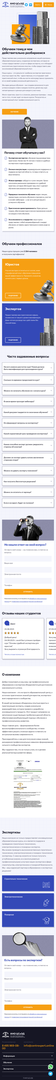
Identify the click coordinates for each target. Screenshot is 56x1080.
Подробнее (13, 295)
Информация (9, 1056)
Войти (37, 5)
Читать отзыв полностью (14, 654)
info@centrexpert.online (39, 1045)
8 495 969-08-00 (11, 1047)
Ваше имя (28, 560)
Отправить (28, 591)
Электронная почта (28, 571)
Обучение (14, 112)
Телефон (28, 582)
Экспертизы (8, 1069)
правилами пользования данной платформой (27, 601)
